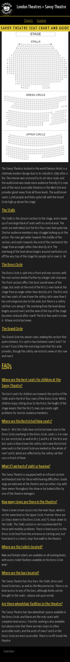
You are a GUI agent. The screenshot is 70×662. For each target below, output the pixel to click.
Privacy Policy (9, 651)
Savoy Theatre (55, 7)
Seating (41, 21)
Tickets (28, 21)
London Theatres (29, 7)
